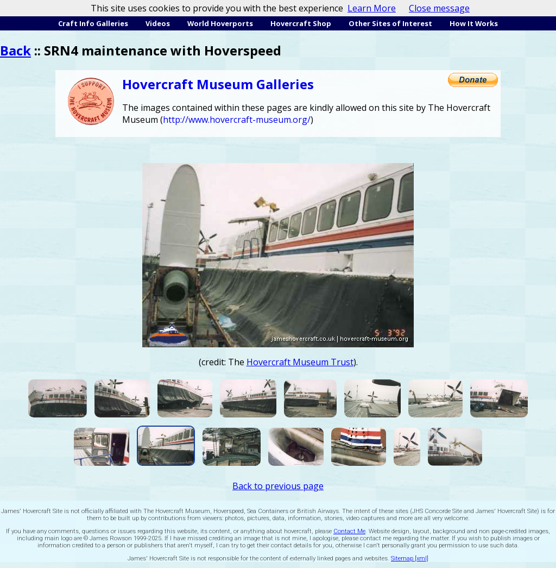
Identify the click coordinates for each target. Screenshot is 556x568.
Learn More (372, 8)
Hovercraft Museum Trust (300, 362)
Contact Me (349, 531)
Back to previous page (278, 486)
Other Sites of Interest (390, 23)
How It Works (474, 23)
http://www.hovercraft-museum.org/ (237, 120)
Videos (158, 23)
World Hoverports (220, 23)
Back (15, 50)
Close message (439, 8)
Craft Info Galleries (93, 23)
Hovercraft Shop (300, 23)
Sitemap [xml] (409, 558)
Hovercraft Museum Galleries (218, 84)
